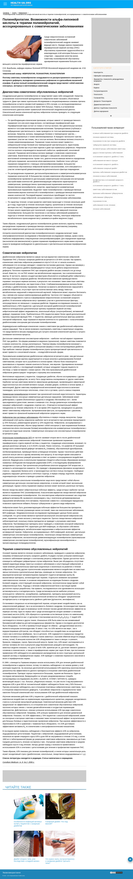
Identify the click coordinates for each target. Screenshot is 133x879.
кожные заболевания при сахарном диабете (110, 133)
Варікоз (96, 88)
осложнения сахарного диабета (105, 164)
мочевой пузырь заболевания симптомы (109, 149)
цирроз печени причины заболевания (108, 153)
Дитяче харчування (101, 111)
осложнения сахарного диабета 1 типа (108, 186)
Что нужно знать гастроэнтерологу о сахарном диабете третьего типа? (44, 847)
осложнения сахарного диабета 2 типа (108, 157)
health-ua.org (24, 3)
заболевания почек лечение (104, 205)
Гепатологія (98, 94)
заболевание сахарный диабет (105, 168)
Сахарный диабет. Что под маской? (44, 809)
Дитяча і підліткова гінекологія (105, 108)
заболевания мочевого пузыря (105, 160)
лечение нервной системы (103, 137)
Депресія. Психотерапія (102, 101)
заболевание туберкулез (103, 197)
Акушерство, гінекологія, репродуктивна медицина (109, 80)
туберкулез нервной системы (104, 145)
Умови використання (12, 873)
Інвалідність (98, 72)
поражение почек (100, 201)
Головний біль (99, 98)
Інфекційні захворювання (103, 76)
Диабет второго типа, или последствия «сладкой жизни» (72, 809)
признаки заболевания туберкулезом (108, 193)
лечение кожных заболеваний (105, 176)
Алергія (96, 84)
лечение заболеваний (101, 209)
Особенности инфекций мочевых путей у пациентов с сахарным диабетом (17, 810)
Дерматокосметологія (102, 105)
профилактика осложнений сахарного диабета (108, 181)
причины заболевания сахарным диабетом (110, 172)
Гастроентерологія (100, 91)
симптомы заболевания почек (105, 189)
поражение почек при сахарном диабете (109, 141)
